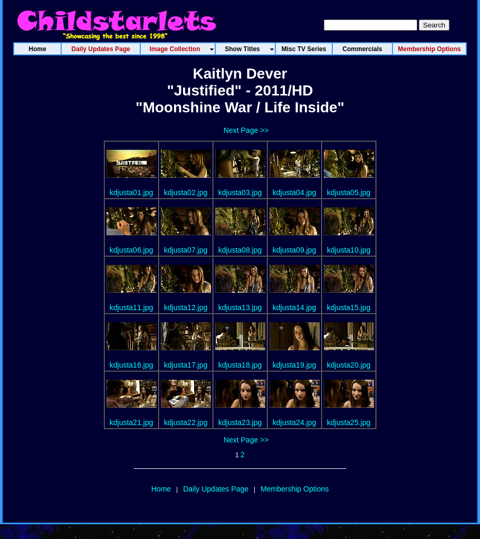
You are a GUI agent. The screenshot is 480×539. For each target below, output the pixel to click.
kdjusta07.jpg (186, 250)
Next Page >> (246, 130)
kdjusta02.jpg (186, 192)
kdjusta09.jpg (294, 250)
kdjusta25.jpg (349, 422)
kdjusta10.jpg (349, 250)
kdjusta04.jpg (294, 192)
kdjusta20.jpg (349, 365)
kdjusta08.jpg (240, 250)
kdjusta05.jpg (349, 192)
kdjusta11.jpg (131, 307)
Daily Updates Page (215, 489)
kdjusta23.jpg (240, 422)
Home (161, 489)
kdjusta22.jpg (186, 422)
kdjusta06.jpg (131, 250)
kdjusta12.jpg (186, 307)
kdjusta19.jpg (294, 365)
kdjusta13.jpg (240, 307)
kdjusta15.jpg (349, 307)
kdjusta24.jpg (294, 422)
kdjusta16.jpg (131, 365)
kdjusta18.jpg (240, 365)
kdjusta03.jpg (240, 192)
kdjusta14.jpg (294, 307)
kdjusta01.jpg (131, 192)
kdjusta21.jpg (131, 422)
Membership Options (295, 489)
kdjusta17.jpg (186, 365)
